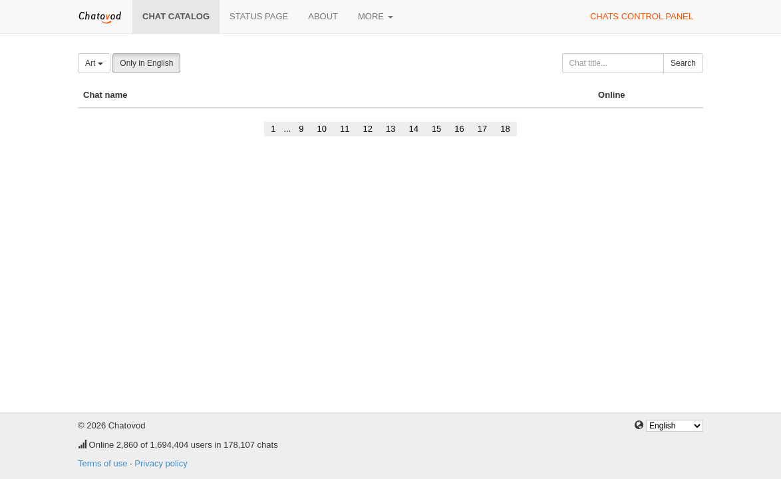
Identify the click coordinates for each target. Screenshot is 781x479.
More (375, 16)
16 (459, 129)
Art (94, 63)
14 (413, 129)
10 (322, 129)
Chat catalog (176, 16)
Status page (259, 16)
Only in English (146, 63)
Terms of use (102, 463)
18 (505, 129)
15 (436, 129)
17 (482, 129)
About (323, 16)
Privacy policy (160, 463)
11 (344, 129)
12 (367, 129)
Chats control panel (641, 16)
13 (390, 129)
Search (683, 63)
